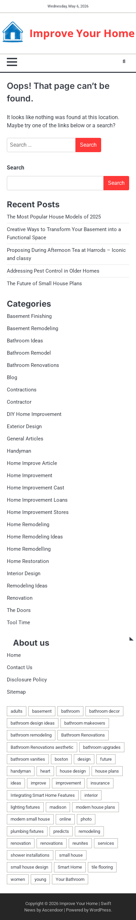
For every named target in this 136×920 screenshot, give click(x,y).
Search (15, 167)
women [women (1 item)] (18, 879)
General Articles (25, 439)
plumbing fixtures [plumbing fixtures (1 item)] (27, 831)
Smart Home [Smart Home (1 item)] (70, 867)
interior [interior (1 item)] (91, 795)
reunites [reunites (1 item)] (80, 843)
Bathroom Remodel (29, 353)
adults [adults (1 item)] (17, 711)
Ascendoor (52, 910)
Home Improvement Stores (38, 512)
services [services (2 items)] (106, 843)
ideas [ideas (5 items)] (16, 783)
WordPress (100, 910)
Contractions (22, 390)
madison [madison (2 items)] (58, 807)
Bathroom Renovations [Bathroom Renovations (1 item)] (83, 735)
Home (14, 655)
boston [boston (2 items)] (61, 759)
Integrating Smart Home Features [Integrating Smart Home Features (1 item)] (43, 795)
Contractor (19, 402)
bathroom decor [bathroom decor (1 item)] (104, 711)
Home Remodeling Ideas (35, 537)
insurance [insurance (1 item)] (100, 783)
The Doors (19, 610)
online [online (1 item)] (65, 819)
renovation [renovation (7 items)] (21, 843)
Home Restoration (28, 561)
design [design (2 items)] (84, 759)
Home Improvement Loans (37, 500)
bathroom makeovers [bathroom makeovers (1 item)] (84, 723)
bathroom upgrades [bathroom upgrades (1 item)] (102, 747)
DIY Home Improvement (34, 414)
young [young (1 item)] (40, 879)
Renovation (19, 598)
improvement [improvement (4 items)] (68, 783)
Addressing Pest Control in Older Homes (53, 271)
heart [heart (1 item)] (45, 771)
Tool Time (18, 622)
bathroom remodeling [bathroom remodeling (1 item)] (31, 735)
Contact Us (19, 667)
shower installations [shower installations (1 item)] (30, 855)
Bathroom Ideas (25, 341)
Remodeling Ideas (27, 586)
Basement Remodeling (32, 328)
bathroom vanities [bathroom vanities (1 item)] (28, 759)
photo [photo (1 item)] (86, 819)
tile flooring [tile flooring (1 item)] (102, 867)
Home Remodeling (28, 524)
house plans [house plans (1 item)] (107, 771)
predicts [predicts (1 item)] (61, 831)
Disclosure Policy (27, 680)
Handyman (19, 451)
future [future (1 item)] (106, 759)
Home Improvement (29, 475)
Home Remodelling (29, 549)
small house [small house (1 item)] (71, 855)
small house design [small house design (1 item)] (29, 867)
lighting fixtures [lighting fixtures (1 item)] (25, 807)
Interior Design (23, 573)
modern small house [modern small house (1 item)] (30, 819)
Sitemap (16, 692)
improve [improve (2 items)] (38, 783)
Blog (12, 377)
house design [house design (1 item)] (73, 771)
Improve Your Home (82, 33)
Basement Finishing (29, 316)
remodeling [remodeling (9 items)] (89, 831)
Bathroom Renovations (33, 365)
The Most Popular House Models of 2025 (54, 217)
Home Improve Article (32, 463)
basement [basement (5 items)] (42, 711)
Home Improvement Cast (35, 488)
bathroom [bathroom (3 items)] (70, 711)
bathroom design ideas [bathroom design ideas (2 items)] (33, 723)
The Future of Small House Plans (44, 283)
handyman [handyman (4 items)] (21, 771)
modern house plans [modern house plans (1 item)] (95, 807)
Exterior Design (24, 426)
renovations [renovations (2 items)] (51, 843)
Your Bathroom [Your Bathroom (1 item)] (70, 879)
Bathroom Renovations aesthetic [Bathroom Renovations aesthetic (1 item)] (42, 747)
